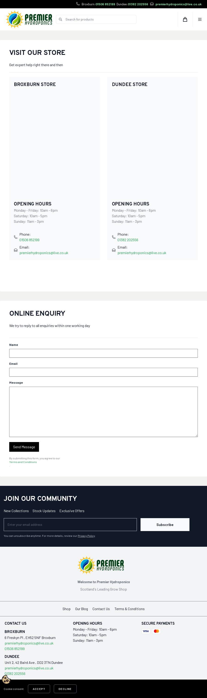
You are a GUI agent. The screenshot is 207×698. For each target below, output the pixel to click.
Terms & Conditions (129, 608)
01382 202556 (138, 4)
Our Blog (81, 608)
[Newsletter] (70, 524)
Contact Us (101, 608)
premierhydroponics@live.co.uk (178, 4)
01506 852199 (105, 4)
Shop (67, 608)
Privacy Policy (86, 535)
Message (16, 382)
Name (13, 345)
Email (13, 363)
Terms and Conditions (23, 461)
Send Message (24, 447)
